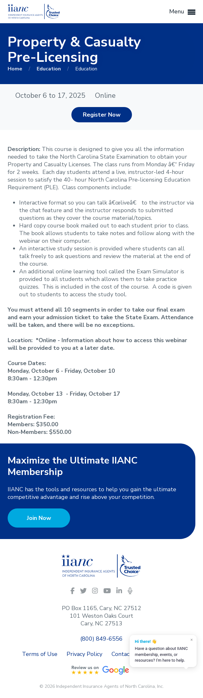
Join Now (39, 518)
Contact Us (126, 654)
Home (16, 68)
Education (49, 68)
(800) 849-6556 (101, 639)
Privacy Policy (84, 654)
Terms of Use (39, 654)
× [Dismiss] (192, 639)
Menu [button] (182, 12)
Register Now (101, 115)
